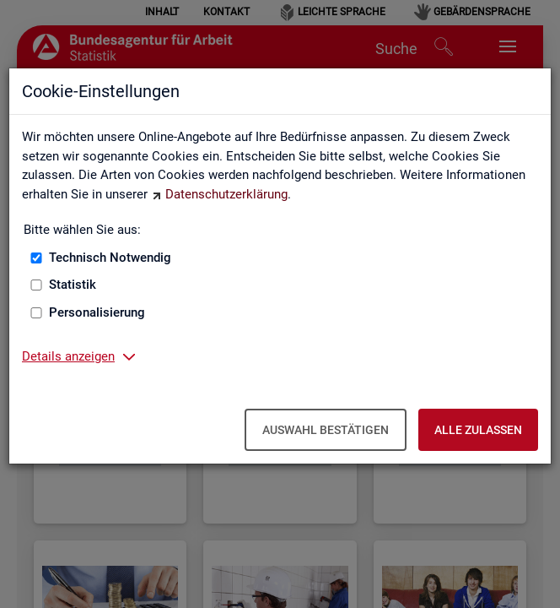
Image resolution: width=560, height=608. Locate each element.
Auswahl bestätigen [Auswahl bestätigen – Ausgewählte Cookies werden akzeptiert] (325, 430)
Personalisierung (97, 312)
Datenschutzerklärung (226, 194)
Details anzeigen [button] (68, 356)
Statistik (72, 284)
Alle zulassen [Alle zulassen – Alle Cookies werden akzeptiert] (478, 430)
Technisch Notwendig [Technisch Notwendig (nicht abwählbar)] (110, 257)
